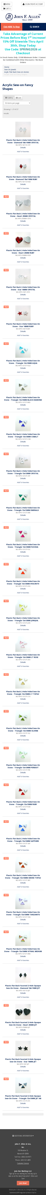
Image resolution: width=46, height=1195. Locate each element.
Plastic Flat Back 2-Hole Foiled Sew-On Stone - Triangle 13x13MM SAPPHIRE (23, 839)
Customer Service (23, 1163)
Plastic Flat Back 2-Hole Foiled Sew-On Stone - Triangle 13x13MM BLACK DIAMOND (23, 398)
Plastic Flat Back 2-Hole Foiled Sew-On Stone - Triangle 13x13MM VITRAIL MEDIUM (23, 950)
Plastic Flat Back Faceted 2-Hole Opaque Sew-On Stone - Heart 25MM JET (23, 1023)
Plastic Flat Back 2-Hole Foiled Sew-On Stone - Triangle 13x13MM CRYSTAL (23, 472)
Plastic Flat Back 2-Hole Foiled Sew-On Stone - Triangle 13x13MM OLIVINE (23, 729)
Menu (7, 4)
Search (34, 26)
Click (11, 26)
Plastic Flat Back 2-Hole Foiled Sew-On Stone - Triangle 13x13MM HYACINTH (23, 582)
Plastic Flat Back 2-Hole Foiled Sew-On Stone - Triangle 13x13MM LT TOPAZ (23, 692)
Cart (6, 8)
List (18, 98)
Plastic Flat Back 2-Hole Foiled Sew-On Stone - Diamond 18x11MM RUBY (23, 178)
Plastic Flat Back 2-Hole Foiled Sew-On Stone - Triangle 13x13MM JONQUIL (23, 619)
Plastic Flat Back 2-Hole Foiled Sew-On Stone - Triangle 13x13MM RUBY (23, 803)
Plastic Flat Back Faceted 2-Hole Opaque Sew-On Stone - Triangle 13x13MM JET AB (23, 1097)
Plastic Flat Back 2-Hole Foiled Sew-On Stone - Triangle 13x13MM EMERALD (23, 509)
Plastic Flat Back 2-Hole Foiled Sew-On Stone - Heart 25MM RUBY (23, 251)
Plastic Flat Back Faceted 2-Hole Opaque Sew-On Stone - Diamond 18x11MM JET (23, 986)
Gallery (9, 98)
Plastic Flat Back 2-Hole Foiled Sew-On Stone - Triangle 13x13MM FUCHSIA (23, 545)
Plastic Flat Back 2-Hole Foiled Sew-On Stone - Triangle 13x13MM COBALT (23, 435)
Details (23, 147)
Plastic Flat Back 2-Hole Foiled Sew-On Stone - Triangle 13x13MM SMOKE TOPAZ (23, 876)
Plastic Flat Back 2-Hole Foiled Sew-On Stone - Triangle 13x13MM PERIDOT (23, 766)
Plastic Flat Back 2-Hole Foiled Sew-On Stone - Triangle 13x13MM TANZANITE (23, 913)
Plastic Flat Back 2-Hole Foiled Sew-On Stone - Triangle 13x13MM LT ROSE (23, 656)
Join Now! (23, 1183)
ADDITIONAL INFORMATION (23, 1135)
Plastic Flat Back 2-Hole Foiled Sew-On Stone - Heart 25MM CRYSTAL (23, 214)
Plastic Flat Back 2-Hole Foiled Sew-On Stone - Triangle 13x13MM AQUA (23, 361)
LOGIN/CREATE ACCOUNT (33, 4)
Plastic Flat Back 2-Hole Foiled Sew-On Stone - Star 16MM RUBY (23, 325)
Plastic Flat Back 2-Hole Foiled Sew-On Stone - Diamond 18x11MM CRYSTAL (23, 141)
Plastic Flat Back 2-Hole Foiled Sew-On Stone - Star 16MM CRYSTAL (23, 288)
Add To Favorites (23, 152)
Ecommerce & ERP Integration (18, 1193)
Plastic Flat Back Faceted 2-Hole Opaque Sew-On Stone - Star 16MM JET (23, 1060)
